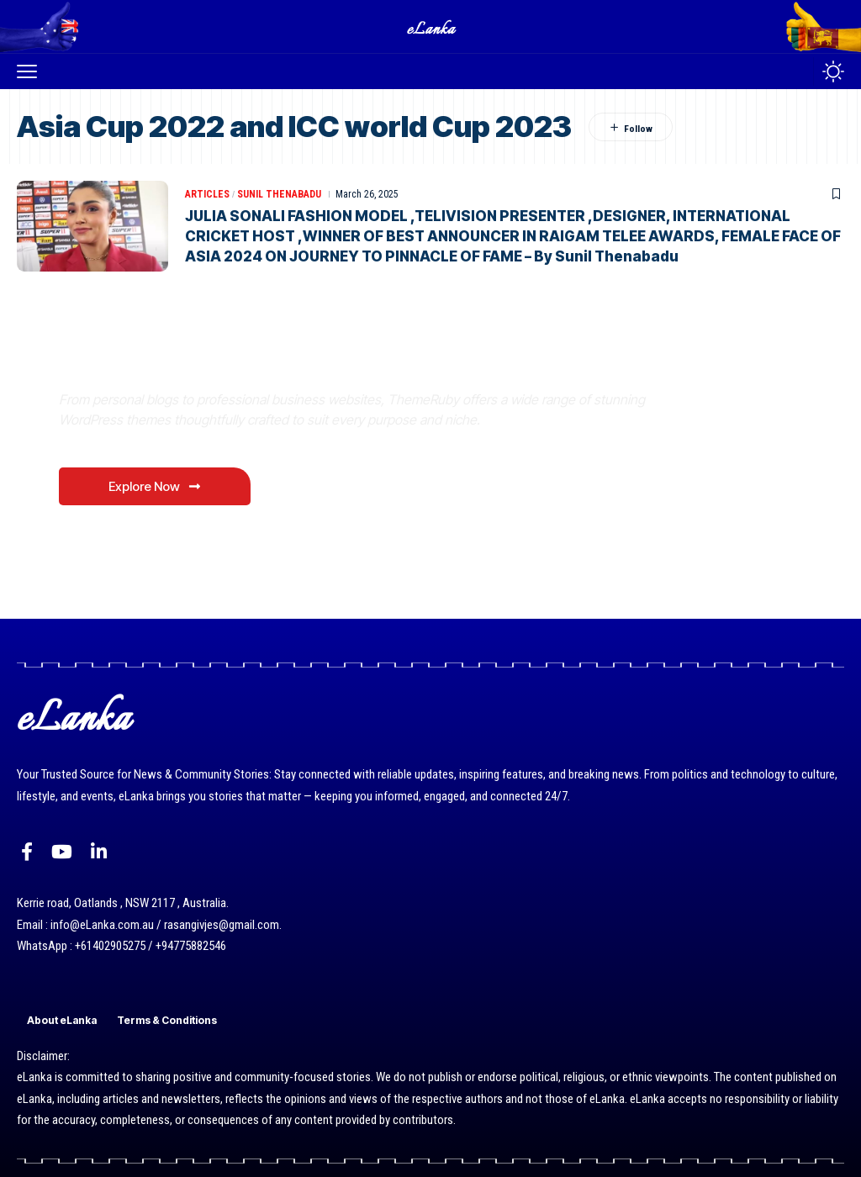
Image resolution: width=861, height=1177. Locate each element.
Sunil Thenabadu (279, 194)
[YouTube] (62, 852)
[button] (31, 71)
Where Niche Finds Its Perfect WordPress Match (293, 359)
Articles (207, 194)
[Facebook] (27, 852)
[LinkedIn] (99, 852)
